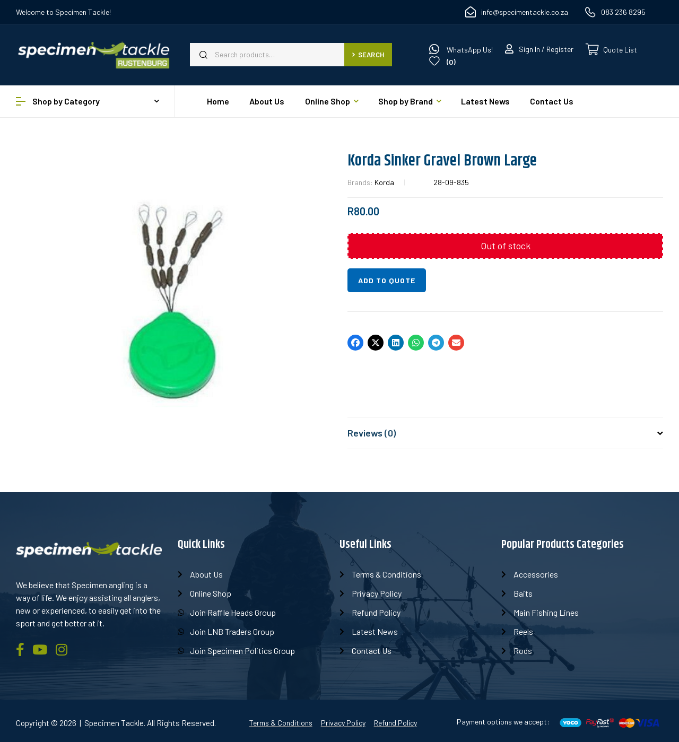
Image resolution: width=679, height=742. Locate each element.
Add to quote (386, 280)
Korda (384, 182)
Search (368, 54)
